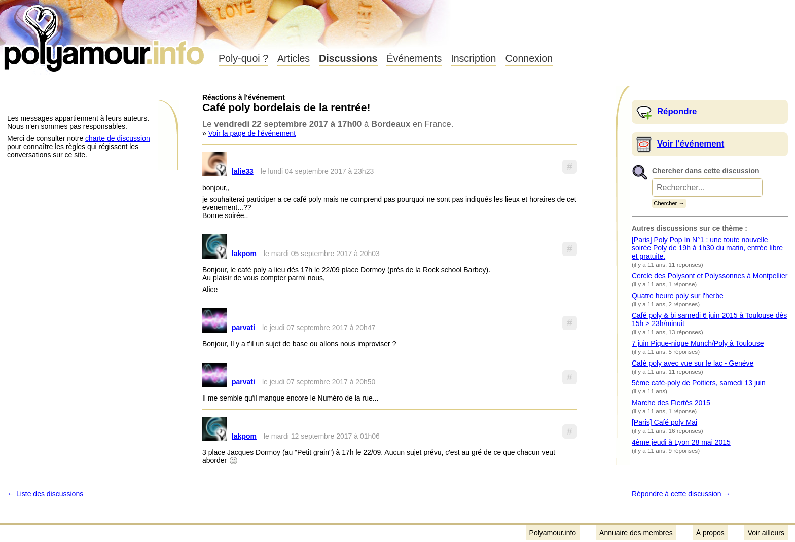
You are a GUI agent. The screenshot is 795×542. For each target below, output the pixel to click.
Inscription (473, 58)
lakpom (244, 253)
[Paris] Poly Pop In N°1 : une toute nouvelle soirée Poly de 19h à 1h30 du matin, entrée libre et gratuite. (707, 248)
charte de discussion (117, 138)
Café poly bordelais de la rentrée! (286, 107)
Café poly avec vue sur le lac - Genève (692, 363)
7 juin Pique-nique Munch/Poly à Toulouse (698, 343)
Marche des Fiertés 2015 (671, 403)
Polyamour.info (105, 35)
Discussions (348, 58)
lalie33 (243, 171)
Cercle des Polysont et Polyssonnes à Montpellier (709, 276)
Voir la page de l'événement (252, 133)
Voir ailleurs (766, 533)
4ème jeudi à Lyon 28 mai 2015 (681, 442)
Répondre (677, 111)
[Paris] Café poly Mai (664, 422)
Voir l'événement (690, 144)
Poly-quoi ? (243, 58)
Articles (293, 58)
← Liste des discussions (45, 494)
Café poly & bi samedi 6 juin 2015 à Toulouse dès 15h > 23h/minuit (709, 319)
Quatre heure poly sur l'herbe (678, 296)
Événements (414, 58)
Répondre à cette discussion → (681, 494)
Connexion (529, 58)
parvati (243, 327)
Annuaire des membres (636, 533)
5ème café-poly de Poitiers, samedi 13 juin (699, 383)
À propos (710, 533)
